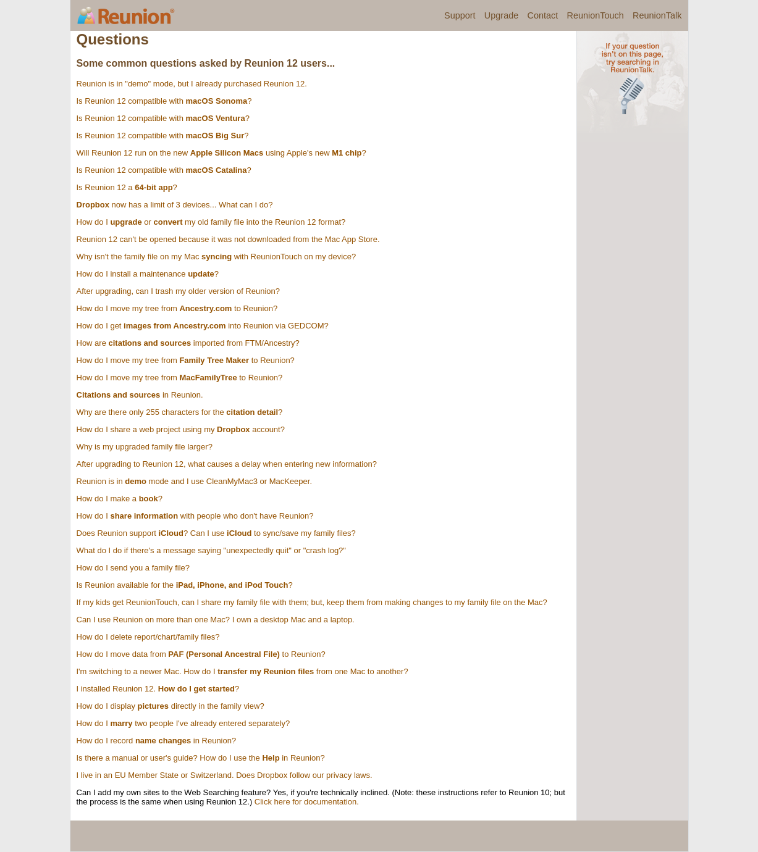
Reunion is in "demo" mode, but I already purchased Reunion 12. (192, 83)
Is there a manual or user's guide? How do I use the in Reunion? (201, 757)
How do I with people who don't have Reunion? (195, 515)
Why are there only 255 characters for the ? (180, 412)
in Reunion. (140, 394)
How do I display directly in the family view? (170, 706)
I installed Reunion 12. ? (158, 688)
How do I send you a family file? (133, 567)
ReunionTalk (657, 15)
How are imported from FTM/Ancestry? (188, 343)
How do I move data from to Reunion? (201, 654)
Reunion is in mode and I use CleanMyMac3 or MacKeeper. (195, 481)
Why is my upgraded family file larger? (145, 446)
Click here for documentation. (307, 801)
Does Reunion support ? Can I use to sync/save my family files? (216, 533)
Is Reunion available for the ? (185, 585)
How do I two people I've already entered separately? (183, 723)
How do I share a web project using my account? (181, 429)
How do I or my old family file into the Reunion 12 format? (211, 222)
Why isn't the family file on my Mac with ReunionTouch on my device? (216, 256)
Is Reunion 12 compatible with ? (164, 101)
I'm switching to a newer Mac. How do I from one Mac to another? (242, 671)
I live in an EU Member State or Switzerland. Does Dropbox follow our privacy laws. (225, 775)
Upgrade (501, 15)
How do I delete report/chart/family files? (148, 636)
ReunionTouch (594, 15)
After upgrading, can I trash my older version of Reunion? (178, 291)
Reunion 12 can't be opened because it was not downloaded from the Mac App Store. (228, 239)
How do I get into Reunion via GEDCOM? (203, 325)
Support (460, 15)
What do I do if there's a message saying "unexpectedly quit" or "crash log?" (211, 550)
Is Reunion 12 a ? (127, 187)
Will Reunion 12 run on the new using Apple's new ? (221, 152)
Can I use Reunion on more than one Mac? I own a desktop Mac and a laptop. (216, 619)
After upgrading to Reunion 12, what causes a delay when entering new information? (227, 464)
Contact (542, 15)
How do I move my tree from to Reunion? (177, 308)
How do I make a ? (119, 498)
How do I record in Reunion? (157, 740)
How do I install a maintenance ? (148, 273)
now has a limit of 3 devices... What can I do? (175, 204)
